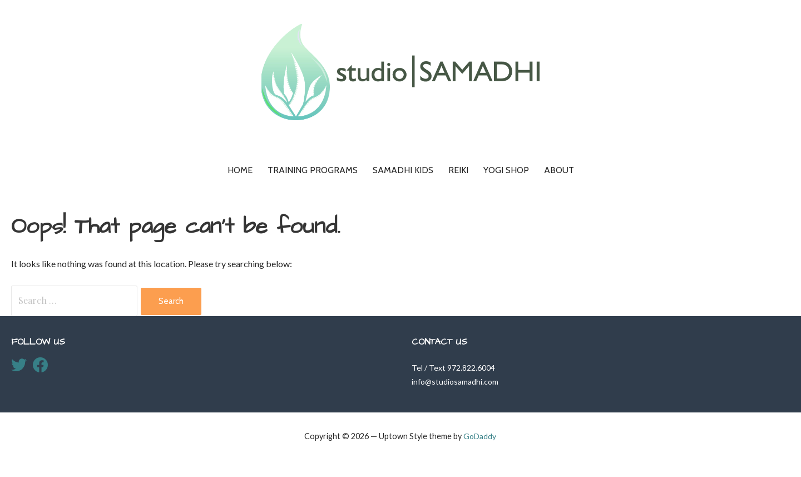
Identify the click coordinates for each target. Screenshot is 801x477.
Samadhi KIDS (403, 170)
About (559, 170)
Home (240, 170)
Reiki (458, 170)
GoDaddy (479, 436)
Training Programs (313, 170)
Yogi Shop (506, 170)
